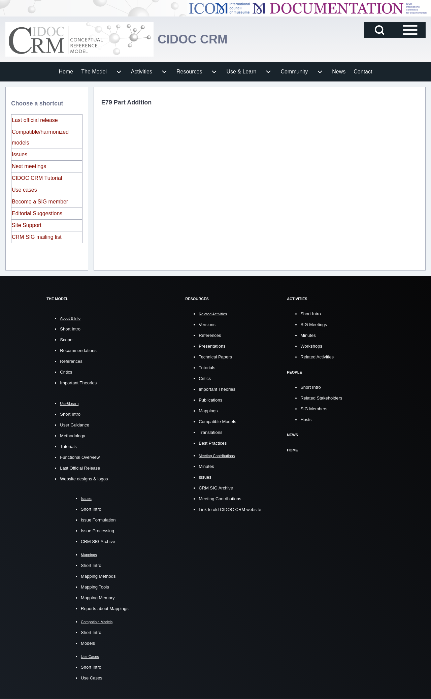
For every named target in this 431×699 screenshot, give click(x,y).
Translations (210, 432)
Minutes (206, 466)
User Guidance (74, 424)
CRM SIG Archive (98, 541)
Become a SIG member (40, 201)
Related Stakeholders (321, 398)
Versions (207, 324)
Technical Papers (215, 356)
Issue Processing (97, 530)
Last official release (35, 120)
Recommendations (78, 350)
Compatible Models (217, 421)
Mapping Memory (97, 597)
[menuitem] (66, 71)
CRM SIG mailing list (37, 237)
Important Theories (78, 382)
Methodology (72, 435)
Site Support (26, 225)
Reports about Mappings (105, 608)
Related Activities (317, 356)
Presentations (212, 346)
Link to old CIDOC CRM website (230, 509)
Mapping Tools (95, 587)
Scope (66, 339)
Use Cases (91, 677)
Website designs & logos (84, 478)
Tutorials (68, 446)
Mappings (208, 410)
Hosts (305, 419)
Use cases (24, 190)
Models (88, 643)
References (71, 361)
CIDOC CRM (193, 39)
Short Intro (70, 328)
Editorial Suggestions (37, 213)
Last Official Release (80, 468)
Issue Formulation (98, 519)
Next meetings (29, 166)
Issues (19, 154)
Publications (210, 400)
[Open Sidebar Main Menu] (410, 30)
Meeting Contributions (220, 498)
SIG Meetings (313, 324)
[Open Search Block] (379, 30)
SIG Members (313, 408)
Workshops (311, 346)
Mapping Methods (98, 576)
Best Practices (213, 443)
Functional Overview (80, 457)
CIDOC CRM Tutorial (37, 178)
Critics (66, 372)
